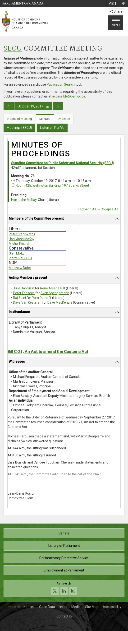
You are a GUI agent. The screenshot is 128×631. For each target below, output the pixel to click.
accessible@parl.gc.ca (68, 96)
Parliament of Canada (22, 3)
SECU (13, 48)
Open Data (47, 607)
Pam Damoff (41, 298)
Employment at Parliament (64, 570)
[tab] (64, 219)
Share (116, 11)
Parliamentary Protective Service (64, 558)
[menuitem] (112, 3)
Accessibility (112, 607)
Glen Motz (16, 253)
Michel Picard (19, 244)
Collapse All (109, 209)
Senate (64, 533)
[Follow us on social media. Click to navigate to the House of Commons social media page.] (64, 588)
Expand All (88, 209)
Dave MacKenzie (59, 302)
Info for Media (70, 607)
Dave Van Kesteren (27, 302)
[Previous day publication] (9, 106)
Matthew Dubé (20, 268)
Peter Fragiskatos (22, 234)
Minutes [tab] (44, 119)
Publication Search (61, 84)
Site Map (91, 607)
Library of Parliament (64, 545)
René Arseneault (52, 288)
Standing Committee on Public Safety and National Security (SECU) (62, 163)
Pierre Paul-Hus (20, 258)
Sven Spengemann (55, 293)
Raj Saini (19, 298)
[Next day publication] (58, 106)
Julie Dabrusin (23, 288)
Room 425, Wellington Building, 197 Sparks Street (52, 185)
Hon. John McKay (24, 200)
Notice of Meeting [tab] (19, 119)
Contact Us (64, 616)
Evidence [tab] (64, 119)
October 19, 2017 (33, 106)
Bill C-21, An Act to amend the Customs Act (48, 351)
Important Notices (21, 607)
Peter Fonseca (24, 293)
